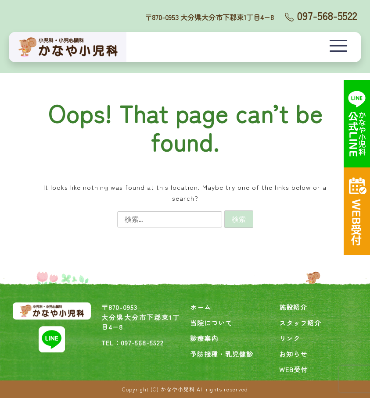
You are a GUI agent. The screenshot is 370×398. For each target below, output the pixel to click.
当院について (211, 322)
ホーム (200, 307)
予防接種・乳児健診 (221, 354)
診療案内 (204, 338)
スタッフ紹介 (300, 322)
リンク (289, 338)
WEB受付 (293, 369)
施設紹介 (293, 307)
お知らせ (293, 354)
